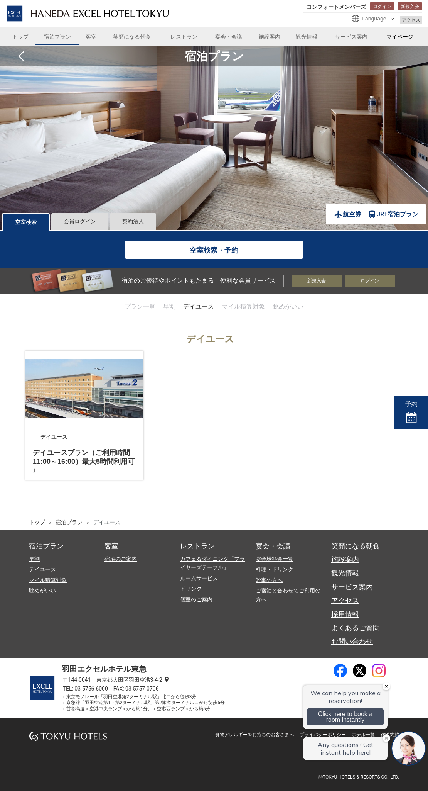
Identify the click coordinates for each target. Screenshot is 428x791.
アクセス (411, 20)
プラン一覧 (140, 306)
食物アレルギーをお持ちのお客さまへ (254, 734)
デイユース (198, 306)
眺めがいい (288, 306)
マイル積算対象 (243, 306)
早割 (169, 306)
